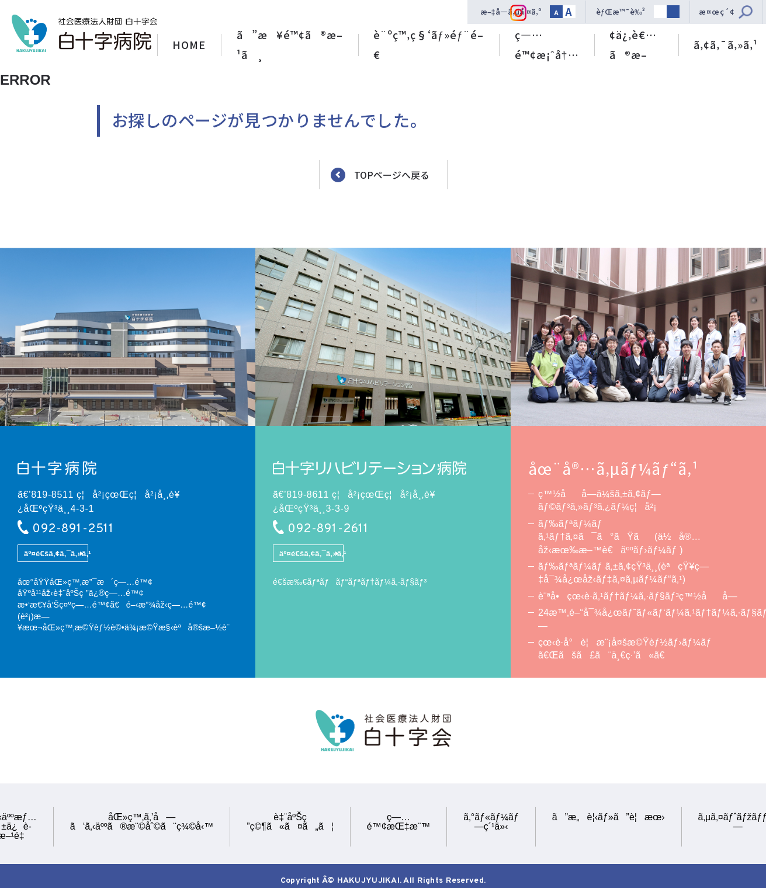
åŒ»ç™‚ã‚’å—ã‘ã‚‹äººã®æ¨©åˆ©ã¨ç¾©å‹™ (141, 821)
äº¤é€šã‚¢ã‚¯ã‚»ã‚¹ (56, 553)
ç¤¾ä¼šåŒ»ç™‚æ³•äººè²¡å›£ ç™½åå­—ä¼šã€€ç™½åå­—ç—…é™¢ (84, 33)
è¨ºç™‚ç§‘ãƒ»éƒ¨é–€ (428, 44)
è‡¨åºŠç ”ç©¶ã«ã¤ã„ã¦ (290, 821)
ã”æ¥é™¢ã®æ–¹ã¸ (290, 44)
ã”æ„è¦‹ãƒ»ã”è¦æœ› (608, 817)
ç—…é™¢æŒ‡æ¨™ (398, 821)
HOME (189, 44)
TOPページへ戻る (391, 175)
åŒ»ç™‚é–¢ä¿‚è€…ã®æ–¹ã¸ (636, 37)
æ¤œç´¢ (717, 11)
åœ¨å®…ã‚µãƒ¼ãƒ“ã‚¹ (613, 468)
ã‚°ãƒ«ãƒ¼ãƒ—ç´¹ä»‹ (490, 821)
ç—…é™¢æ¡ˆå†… (547, 44)
